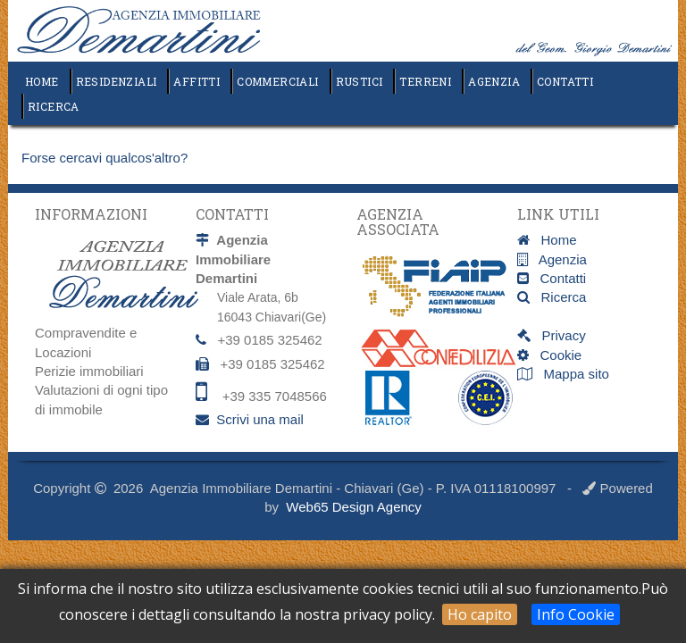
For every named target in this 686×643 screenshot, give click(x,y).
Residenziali (116, 81)
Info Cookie (576, 614)
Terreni (425, 81)
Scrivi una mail (260, 419)
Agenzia (494, 81)
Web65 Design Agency (354, 506)
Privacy (558, 335)
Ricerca (53, 106)
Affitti (196, 81)
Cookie (555, 355)
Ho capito (480, 614)
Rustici (359, 81)
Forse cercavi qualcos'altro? (104, 157)
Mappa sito (574, 373)
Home (42, 81)
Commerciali (277, 81)
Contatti (565, 81)
